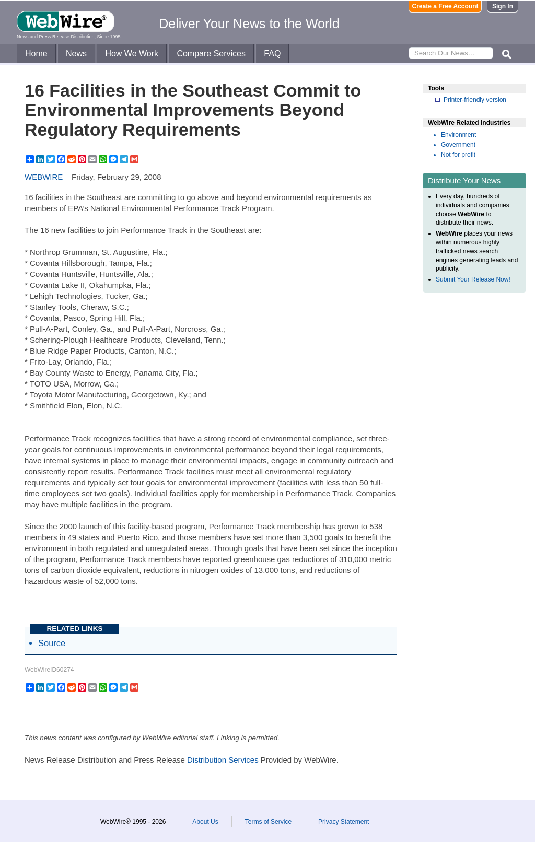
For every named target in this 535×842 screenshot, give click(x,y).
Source (51, 643)
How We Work (131, 53)
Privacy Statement (343, 821)
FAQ (272, 53)
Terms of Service (268, 821)
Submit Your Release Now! (473, 279)
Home (36, 53)
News (76, 53)
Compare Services (211, 53)
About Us (205, 821)
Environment (458, 134)
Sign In (502, 6)
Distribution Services (223, 759)
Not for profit (458, 154)
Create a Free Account (445, 6)
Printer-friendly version (475, 99)
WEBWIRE (44, 176)
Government (458, 144)
